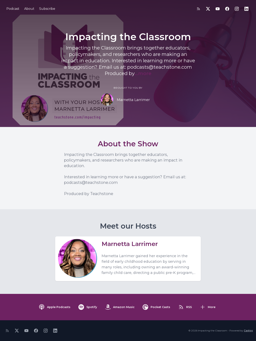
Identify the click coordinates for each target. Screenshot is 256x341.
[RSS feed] (198, 9)
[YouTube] (218, 9)
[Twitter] (208, 9)
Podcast (12, 9)
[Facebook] (227, 9)
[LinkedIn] (246, 9)
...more (143, 73)
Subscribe (47, 9)
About (29, 9)
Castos (248, 330)
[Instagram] (237, 9)
